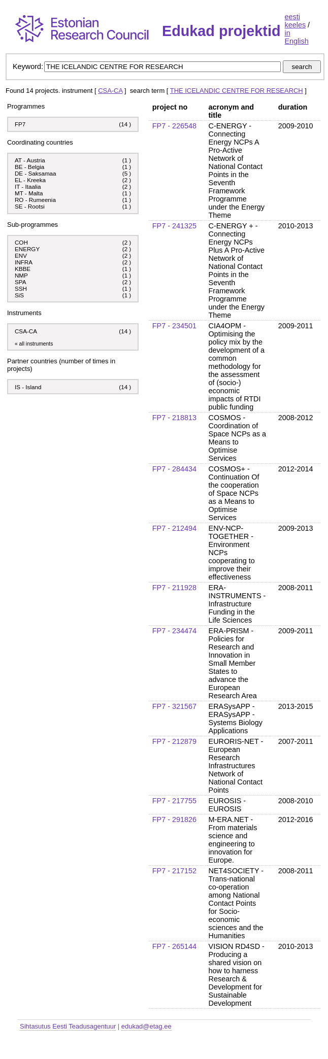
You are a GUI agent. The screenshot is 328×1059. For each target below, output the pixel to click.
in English (296, 37)
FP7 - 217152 (174, 871)
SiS (19, 295)
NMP (21, 275)
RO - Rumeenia (35, 199)
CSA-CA (110, 90)
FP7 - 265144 (174, 946)
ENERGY (27, 249)
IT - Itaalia (28, 186)
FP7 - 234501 (174, 326)
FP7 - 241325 (174, 226)
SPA (20, 282)
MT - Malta (29, 193)
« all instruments (34, 344)
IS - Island (28, 387)
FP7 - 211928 (174, 588)
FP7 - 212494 (174, 528)
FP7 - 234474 (174, 631)
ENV (21, 255)
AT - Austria (30, 160)
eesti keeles (295, 21)
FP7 (20, 124)
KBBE (22, 268)
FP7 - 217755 (174, 801)
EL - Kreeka (30, 180)
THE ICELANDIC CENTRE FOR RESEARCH (236, 90)
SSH (21, 288)
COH (21, 242)
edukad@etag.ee (146, 1026)
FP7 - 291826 (174, 819)
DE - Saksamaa (35, 173)
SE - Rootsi (30, 206)
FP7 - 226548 (174, 126)
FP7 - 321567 (174, 706)
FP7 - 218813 (174, 418)
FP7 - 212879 (174, 741)
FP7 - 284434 (174, 469)
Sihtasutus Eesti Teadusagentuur (68, 1026)
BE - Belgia (29, 166)
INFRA (23, 262)
